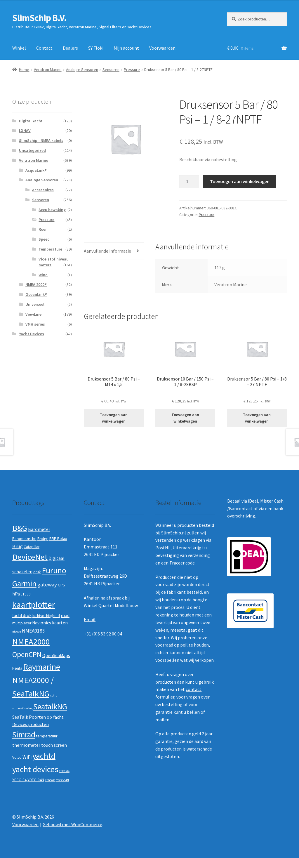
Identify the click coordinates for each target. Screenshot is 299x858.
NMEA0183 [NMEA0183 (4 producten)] (33, 631)
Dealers (70, 48)
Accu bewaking (52, 209)
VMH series (35, 324)
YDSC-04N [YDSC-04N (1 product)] (62, 780)
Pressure (132, 69)
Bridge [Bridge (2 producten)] (42, 538)
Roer (43, 229)
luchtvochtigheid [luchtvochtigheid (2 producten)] (46, 615)
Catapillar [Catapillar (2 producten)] (31, 546)
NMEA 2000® (36, 284)
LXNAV (25, 130)
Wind (43, 274)
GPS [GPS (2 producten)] (61, 585)
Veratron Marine (48, 69)
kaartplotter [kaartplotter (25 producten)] (33, 604)
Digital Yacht (31, 121)
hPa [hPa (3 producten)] (16, 594)
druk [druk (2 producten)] (37, 571)
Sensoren (110, 69)
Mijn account (126, 48)
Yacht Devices (31, 333)
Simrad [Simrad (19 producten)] (23, 735)
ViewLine (33, 314)
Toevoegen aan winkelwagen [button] (114, 418)
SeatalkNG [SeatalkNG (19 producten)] (50, 706)
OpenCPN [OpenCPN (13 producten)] (26, 654)
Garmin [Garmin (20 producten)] (24, 584)
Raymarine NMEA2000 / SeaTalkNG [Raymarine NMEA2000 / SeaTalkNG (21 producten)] (36, 680)
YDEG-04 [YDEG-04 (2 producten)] (19, 779)
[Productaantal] (189, 181)
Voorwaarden (162, 48)
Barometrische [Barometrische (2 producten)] (24, 538)
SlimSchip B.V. (39, 18)
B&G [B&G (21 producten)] (19, 528)
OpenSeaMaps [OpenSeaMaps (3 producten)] (56, 655)
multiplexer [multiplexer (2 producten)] (21, 623)
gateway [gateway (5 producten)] (47, 584)
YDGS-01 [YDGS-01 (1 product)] (50, 780)
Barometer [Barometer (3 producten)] (39, 529)
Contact (44, 48)
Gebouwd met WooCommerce (72, 824)
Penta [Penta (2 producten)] (17, 668)
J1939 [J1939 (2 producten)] (26, 594)
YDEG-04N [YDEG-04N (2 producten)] (35, 779)
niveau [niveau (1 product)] (16, 631)
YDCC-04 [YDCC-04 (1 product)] (64, 771)
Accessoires (43, 189)
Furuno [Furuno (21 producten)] (54, 570)
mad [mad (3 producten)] (65, 615)
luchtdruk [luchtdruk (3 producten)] (22, 615)
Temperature (50, 249)
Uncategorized (32, 150)
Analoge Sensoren (82, 69)
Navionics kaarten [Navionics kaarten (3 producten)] (50, 623)
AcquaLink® (36, 170)
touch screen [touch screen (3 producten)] (54, 745)
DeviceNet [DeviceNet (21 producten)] (30, 557)
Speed (44, 239)
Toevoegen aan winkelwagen (240, 181)
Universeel (34, 304)
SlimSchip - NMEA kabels (41, 140)
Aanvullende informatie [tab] (107, 251)
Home (24, 69)
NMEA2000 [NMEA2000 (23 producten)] (31, 641)
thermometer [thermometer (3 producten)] (26, 745)
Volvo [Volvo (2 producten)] (17, 757)
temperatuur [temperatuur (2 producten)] (46, 736)
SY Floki (95, 48)
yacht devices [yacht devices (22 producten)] (35, 769)
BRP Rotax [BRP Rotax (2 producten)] (58, 538)
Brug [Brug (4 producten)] (17, 546)
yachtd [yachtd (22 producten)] (43, 756)
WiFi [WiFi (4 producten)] (27, 757)
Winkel (19, 48)
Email (89, 619)
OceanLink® (36, 294)
